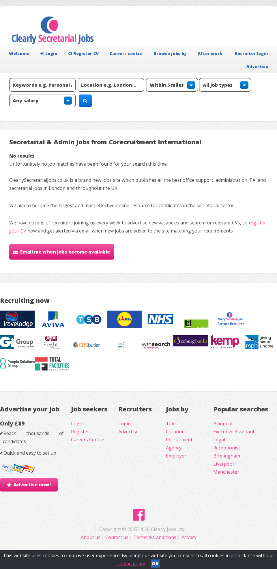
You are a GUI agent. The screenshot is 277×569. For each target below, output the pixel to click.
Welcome (19, 53)
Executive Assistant (233, 431)
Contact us (117, 537)
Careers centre (126, 53)
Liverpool (223, 464)
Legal (219, 439)
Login (48, 53)
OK (155, 563)
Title (171, 423)
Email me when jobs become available (65, 252)
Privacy (188, 537)
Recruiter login (251, 53)
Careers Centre (87, 439)
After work (210, 53)
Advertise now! (32, 484)
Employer (176, 456)
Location (175, 431)
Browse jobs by (170, 53)
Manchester (226, 472)
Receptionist (226, 448)
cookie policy (131, 563)
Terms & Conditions (154, 537)
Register (80, 431)
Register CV (83, 53)
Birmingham (226, 456)
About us (91, 537)
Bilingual (222, 423)
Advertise (257, 66)
